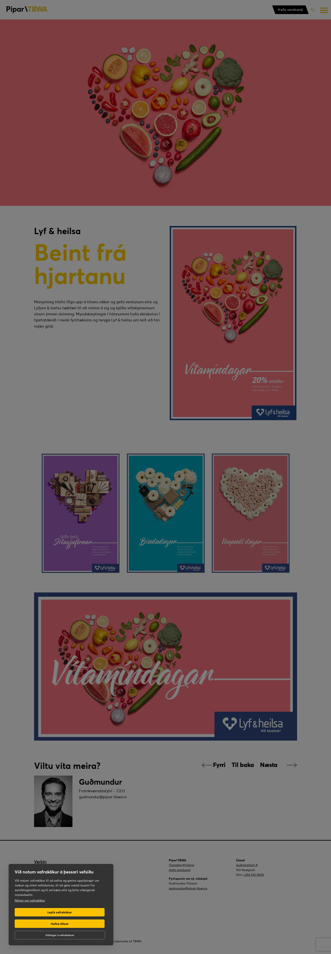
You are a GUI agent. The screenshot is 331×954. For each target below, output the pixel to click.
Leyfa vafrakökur (59, 912)
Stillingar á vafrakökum (59, 935)
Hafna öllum (60, 924)
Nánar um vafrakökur (30, 900)
